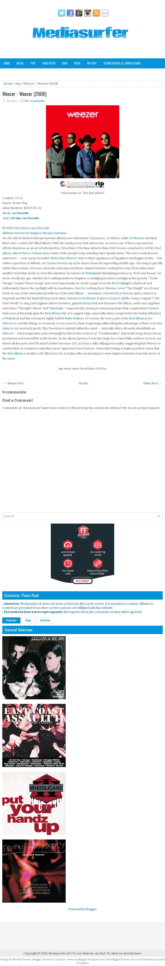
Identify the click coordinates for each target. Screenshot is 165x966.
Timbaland (92, 273)
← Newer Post (14, 383)
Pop (33, 63)
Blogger (91, 909)
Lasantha (59, 959)
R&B (64, 63)
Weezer (138, 238)
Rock (77, 63)
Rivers (55, 258)
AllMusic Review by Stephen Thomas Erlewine (34, 233)
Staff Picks (50, 73)
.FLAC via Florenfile (15, 213)
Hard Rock (48, 63)
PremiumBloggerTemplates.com (86, 959)
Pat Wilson (125, 303)
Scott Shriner (87, 298)
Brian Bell (90, 303)
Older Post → (152, 383)
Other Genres (11, 73)
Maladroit (12, 318)
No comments (34, 101)
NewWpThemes (21, 959)
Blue (87, 248)
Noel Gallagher (122, 283)
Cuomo (51, 263)
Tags (28, 620)
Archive (45, 620)
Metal (20, 63)
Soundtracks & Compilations (122, 63)
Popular (11, 620)
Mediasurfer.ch (59, 953)
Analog (31, 73)
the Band (33, 298)
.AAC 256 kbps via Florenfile (20, 218)
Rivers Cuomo (32, 253)
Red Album (76, 293)
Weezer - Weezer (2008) (24, 94)
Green (121, 248)
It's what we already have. (124, 953)
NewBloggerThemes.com (120, 959)
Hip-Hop (92, 63)
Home (6, 63)
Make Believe (74, 318)
